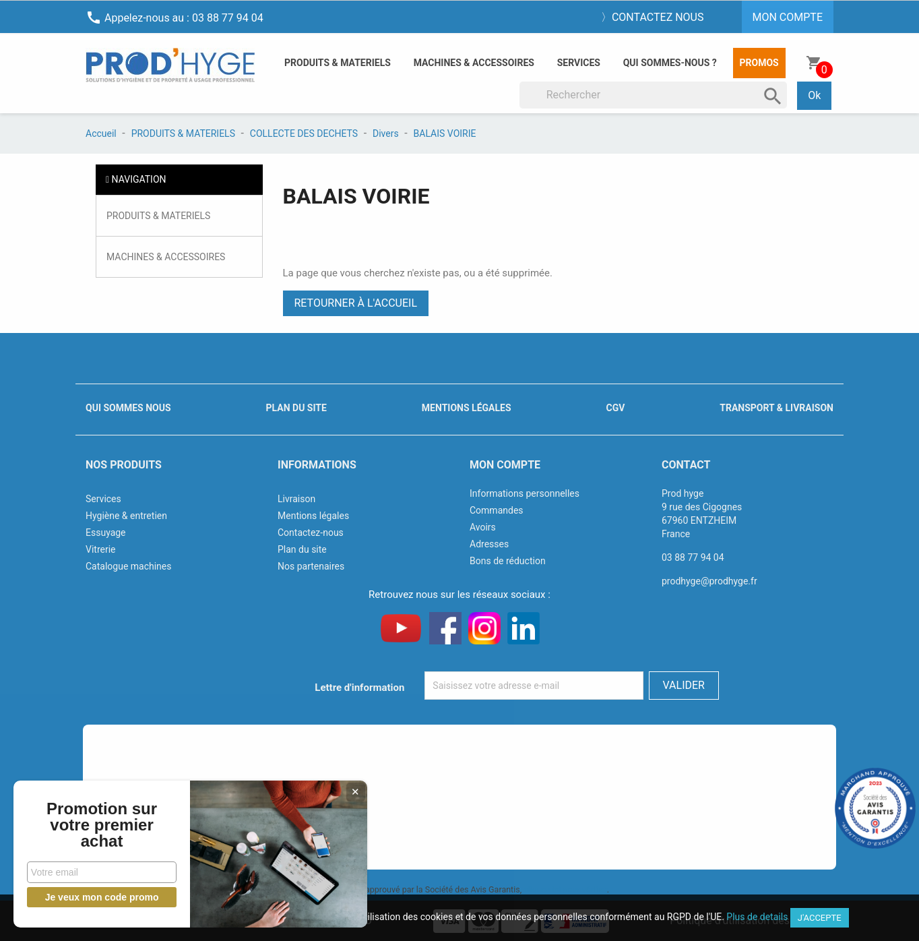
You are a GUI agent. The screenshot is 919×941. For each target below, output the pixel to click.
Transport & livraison (776, 407)
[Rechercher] (653, 95)
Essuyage (106, 532)
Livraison (296, 498)
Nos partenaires (311, 566)
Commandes (497, 510)
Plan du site (296, 407)
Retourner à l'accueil (356, 303)
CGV (615, 407)
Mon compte (505, 464)
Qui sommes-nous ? (670, 62)
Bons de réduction (508, 560)
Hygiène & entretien (126, 515)
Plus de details (757, 916)
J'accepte (820, 918)
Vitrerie (101, 549)
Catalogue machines (129, 566)
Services (578, 62)
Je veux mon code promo (101, 897)
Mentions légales (466, 407)
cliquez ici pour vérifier (565, 889)
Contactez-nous (311, 532)
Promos (759, 62)
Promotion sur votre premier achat (101, 825)
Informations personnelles (524, 493)
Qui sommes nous (128, 407)
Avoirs (483, 527)
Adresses (489, 544)
